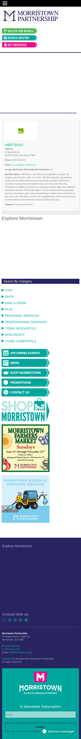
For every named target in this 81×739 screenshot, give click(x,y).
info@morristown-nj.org (20, 652)
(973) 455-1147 (12, 649)
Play (7, 309)
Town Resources (19, 328)
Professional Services (24, 322)
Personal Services (20, 315)
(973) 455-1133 (12, 646)
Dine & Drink (14, 303)
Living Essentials (19, 341)
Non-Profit (13, 335)
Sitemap (6, 658)
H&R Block (14, 145)
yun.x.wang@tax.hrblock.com (23, 165)
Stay (7, 290)
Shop (8, 296)
